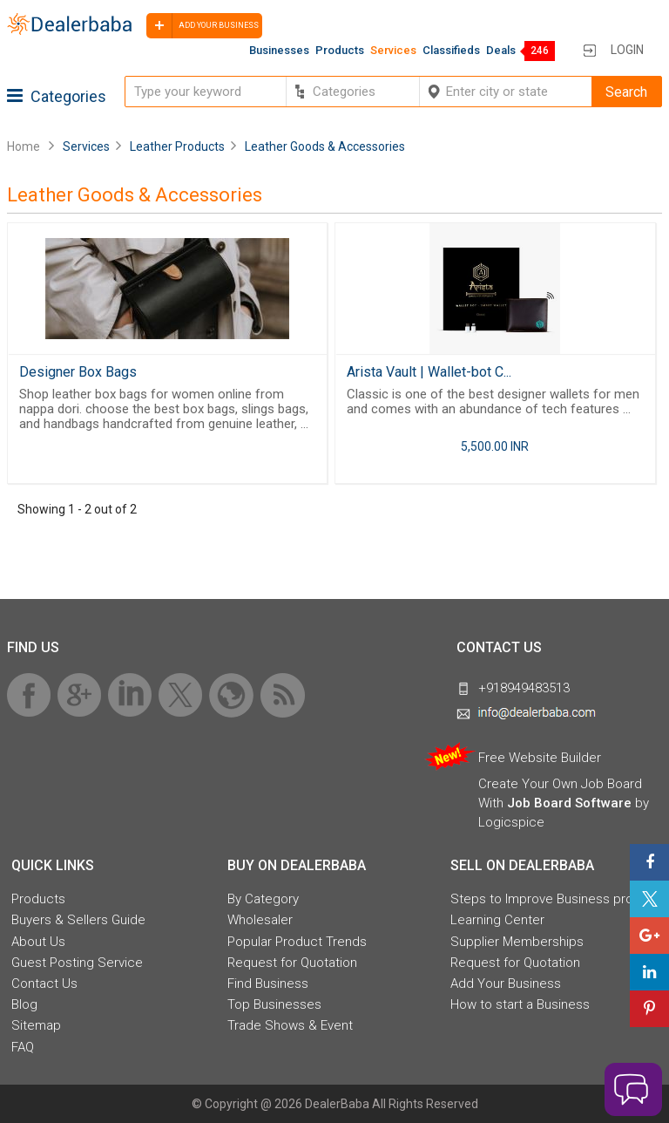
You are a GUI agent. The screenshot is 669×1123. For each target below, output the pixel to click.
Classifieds (451, 50)
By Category (263, 899)
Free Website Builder (539, 758)
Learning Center (497, 920)
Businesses (279, 50)
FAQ (22, 1047)
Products (339, 50)
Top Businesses (274, 1004)
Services (393, 50)
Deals (501, 50)
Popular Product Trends (297, 941)
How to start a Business (520, 1004)
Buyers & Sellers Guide (78, 920)
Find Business (267, 983)
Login (627, 50)
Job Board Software (569, 803)
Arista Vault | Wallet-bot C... (429, 372)
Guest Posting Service (77, 962)
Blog (24, 1004)
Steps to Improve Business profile (550, 899)
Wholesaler (260, 920)
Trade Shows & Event (290, 1025)
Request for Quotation (292, 962)
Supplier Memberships (517, 941)
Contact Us (44, 983)
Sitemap (36, 1025)
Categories (56, 96)
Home (23, 146)
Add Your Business (505, 983)
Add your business (202, 25)
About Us (38, 941)
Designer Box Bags (78, 372)
